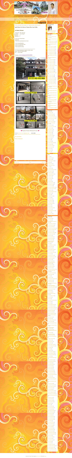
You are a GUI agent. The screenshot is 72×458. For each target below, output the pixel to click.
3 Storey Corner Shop (51, 121)
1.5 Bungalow (50, 112)
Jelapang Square (50, 274)
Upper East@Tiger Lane (51, 448)
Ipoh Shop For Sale (51, 76)
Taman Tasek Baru (50, 428)
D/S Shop (49, 139)
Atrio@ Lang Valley (50, 226)
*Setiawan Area (50, 163)
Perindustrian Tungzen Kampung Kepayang (51, 334)
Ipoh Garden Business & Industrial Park (51, 263)
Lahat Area (49, 194)
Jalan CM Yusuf (50, 267)
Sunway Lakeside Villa (51, 353)
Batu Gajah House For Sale (52, 41)
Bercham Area (50, 172)
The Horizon (50, 442)
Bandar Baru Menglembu (51, 229)
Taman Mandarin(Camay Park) (52, 395)
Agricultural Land (50, 129)
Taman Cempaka (50, 367)
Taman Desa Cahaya (51, 371)
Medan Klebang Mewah (51, 304)
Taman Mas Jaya (38, 134)
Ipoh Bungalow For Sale (51, 53)
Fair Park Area (50, 178)
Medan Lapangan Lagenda (52, 307)
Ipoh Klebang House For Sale (52, 72)
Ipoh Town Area (50, 185)
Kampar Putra (50, 277)
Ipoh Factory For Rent (51, 62)
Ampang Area (50, 168)
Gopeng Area (50, 181)
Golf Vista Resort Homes (51, 256)
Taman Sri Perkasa (50, 423)
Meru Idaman (50, 318)
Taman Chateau (50, 368)
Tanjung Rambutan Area (51, 210)
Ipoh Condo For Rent (51, 59)
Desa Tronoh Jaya (50, 250)
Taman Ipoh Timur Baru (51, 384)
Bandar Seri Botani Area (51, 169)
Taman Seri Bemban (51, 416)
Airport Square (50, 218)
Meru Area (49, 197)
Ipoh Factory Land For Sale (52, 65)
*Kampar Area (50, 159)
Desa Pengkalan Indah (51, 249)
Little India (49, 298)
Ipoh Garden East (50, 264)
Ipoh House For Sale (51, 71)
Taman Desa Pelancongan (52, 374)
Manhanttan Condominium (52, 300)
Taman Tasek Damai (51, 429)
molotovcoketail (38, 456)
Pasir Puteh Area (50, 200)
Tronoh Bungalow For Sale (52, 107)
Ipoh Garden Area (50, 184)
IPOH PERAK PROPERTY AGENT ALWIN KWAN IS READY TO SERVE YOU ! (26, 18)
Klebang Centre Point (51, 289)
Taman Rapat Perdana (51, 410)
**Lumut (49, 156)
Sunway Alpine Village (51, 351)
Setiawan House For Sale (51, 99)
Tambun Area (50, 209)
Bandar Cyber (50, 235)
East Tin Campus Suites (51, 252)
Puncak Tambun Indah (51, 344)
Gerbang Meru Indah (51, 255)
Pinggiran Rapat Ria (51, 338)
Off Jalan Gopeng (50, 321)
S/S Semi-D (49, 148)
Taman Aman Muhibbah (51, 354)
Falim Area (25, 134)
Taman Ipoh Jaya (50, 383)
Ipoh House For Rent (30, 134)
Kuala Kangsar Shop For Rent (52, 90)
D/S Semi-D (49, 138)
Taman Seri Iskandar (51, 419)
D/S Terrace (49, 141)
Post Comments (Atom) (32, 164)
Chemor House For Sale (51, 46)
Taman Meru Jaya (50, 400)
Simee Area (49, 206)
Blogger (45, 456)
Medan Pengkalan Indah (51, 313)
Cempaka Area (50, 175)
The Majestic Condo (51, 444)
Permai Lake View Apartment (52, 336)
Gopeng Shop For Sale (51, 50)
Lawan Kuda (50, 297)
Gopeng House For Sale (51, 49)
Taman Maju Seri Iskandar (52, 393)
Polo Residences (50, 341)
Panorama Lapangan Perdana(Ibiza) (51, 328)
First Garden (50, 253)
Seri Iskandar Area (50, 203)
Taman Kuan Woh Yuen (51, 390)
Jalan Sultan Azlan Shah (51, 188)
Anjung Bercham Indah (51, 223)
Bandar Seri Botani (50, 238)
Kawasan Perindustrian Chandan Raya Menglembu (52, 286)
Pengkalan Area (50, 201)
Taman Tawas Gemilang (51, 432)
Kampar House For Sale (51, 79)
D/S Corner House (50, 135)
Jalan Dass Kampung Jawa (52, 269)
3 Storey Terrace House (51, 126)
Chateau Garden (50, 246)
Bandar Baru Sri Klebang (51, 232)
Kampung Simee (50, 280)
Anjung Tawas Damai (51, 225)
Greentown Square (50, 258)
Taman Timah (50, 435)
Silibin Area (49, 204)
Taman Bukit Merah (51, 364)
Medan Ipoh (49, 301)
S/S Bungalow (50, 144)
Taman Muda (50, 403)
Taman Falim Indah (50, 377)
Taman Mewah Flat (50, 401)
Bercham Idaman (50, 239)
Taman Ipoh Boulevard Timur (52, 381)
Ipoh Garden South (50, 266)
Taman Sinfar (50, 420)
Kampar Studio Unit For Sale (52, 83)
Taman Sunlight (50, 426)
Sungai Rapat (50, 350)
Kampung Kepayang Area (51, 191)
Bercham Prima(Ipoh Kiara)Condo (51, 241)
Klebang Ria (50, 290)
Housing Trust (50, 259)
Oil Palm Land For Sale (51, 142)
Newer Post (17, 162)
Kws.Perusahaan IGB (51, 295)
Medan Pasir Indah (50, 311)
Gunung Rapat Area (51, 182)
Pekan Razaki (50, 332)
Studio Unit (49, 151)
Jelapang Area (50, 190)
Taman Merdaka (50, 398)
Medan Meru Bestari (51, 310)
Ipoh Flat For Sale (50, 68)
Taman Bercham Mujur (51, 361)
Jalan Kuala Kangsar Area (51, 187)
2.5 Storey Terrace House (20, 134)
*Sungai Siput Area (50, 165)
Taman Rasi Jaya (50, 413)
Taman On (49, 404)
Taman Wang (50, 441)
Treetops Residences (51, 447)
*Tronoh (49, 166)
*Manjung (49, 162)
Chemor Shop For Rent (51, 47)
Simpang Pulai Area (51, 207)
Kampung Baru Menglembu (52, 278)
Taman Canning (50, 365)
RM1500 (34, 134)
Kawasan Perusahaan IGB (52, 287)
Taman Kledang (50, 389)
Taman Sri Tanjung (50, 425)
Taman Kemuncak (50, 387)
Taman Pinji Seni (50, 406)
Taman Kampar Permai (51, 386)
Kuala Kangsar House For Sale (52, 88)
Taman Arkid (50, 356)
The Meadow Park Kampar (52, 445)
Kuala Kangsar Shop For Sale (52, 92)
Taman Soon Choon (51, 422)
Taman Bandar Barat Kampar (52, 357)
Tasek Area (49, 212)
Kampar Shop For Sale (51, 82)
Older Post (43, 162)
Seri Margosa (50, 347)
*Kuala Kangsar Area (51, 160)
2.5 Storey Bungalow (51, 115)
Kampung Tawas (50, 281)
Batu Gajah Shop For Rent (52, 42)
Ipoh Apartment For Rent (51, 52)
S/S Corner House (50, 145)
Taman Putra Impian (51, 407)
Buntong (49, 243)
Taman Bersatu (50, 362)
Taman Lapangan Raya (51, 392)
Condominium (50, 132)
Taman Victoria (50, 438)
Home (30, 162)
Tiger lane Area (50, 213)
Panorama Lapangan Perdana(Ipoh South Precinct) (52, 330)
